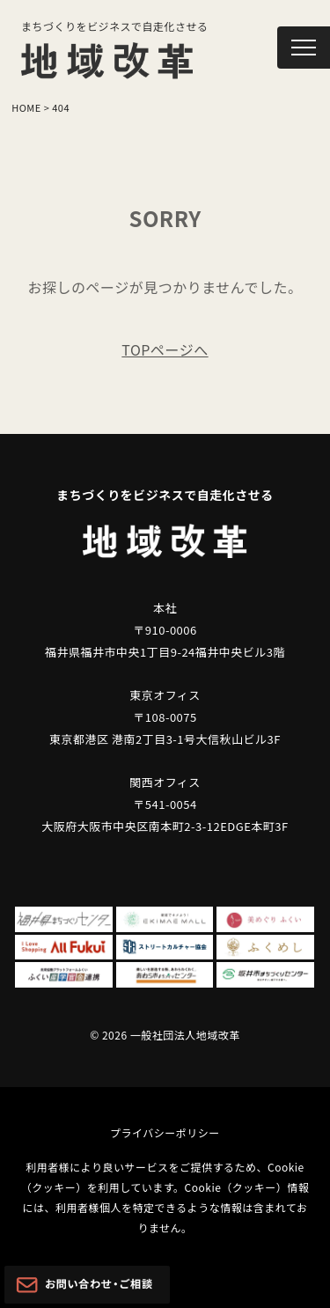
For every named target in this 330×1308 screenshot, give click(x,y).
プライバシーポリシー (165, 1132)
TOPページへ (164, 349)
